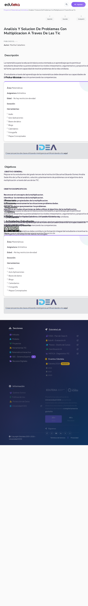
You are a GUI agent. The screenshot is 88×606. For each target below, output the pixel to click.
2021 (49, 379)
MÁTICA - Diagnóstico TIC (62, 360)
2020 (49, 383)
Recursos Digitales (19, 367)
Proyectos (15, 349)
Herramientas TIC (18, 354)
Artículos (15, 340)
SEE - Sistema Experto (23, 362)
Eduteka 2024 (58, 370)
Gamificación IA (62, 356)
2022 (49, 375)
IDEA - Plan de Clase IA (62, 342)
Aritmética (24, 10)
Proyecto (7, 10)
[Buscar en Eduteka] (66, 4)
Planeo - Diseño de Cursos (62, 351)
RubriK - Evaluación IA (62, 347)
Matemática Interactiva (21, 358)
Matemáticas (15, 10)
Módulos (15, 345)
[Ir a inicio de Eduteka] (12, 4)
